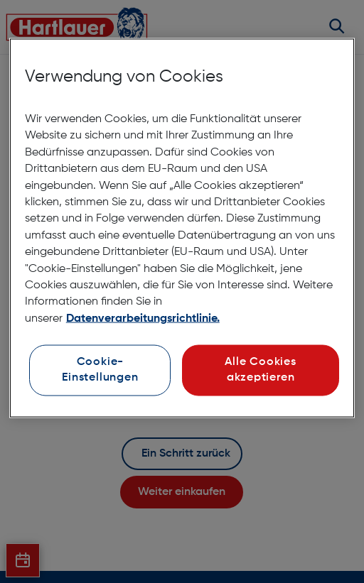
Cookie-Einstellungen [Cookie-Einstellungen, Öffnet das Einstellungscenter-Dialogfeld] (100, 369)
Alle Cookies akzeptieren (260, 369)
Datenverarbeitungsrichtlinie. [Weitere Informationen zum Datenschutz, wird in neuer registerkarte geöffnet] (143, 318)
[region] (182, 228)
